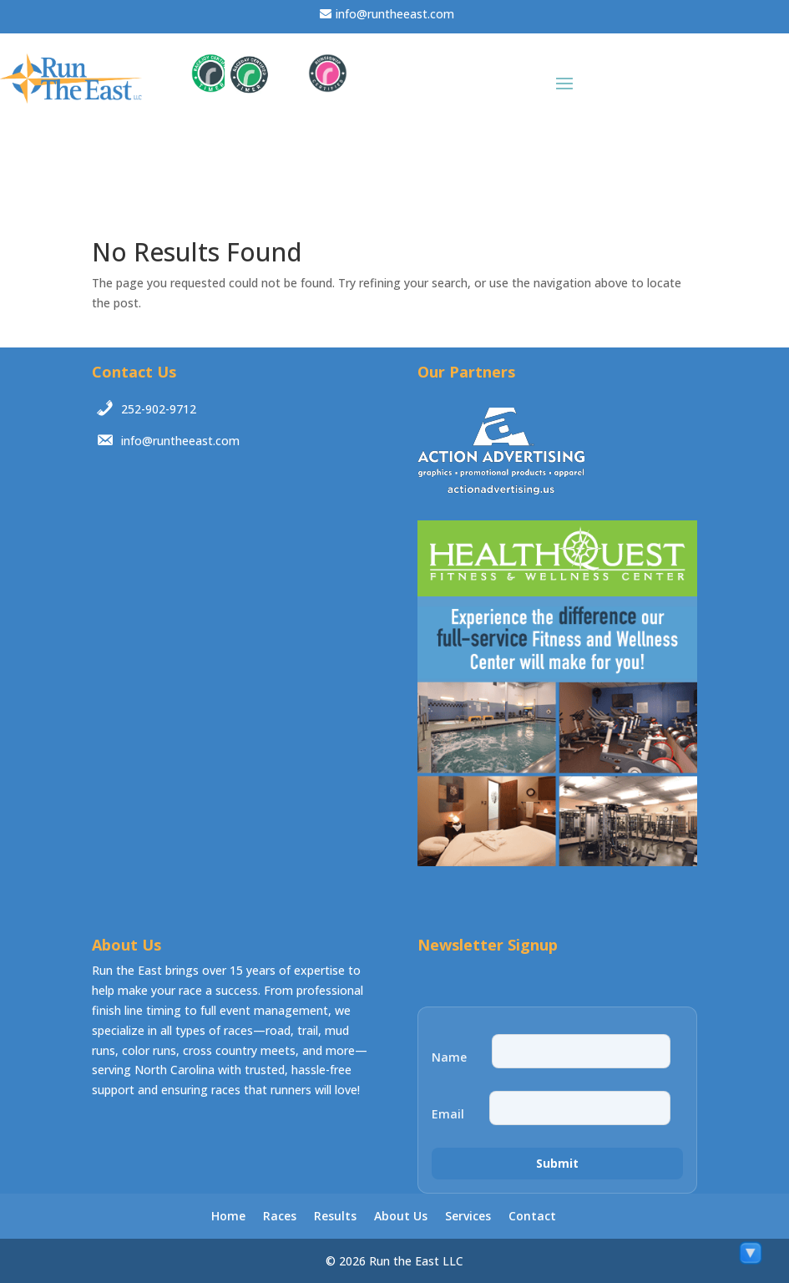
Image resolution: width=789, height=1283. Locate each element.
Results (335, 1216)
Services (468, 1216)
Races (279, 1216)
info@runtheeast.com (395, 14)
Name (449, 1057)
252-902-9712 (158, 409)
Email (448, 1114)
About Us (400, 1216)
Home (228, 1216)
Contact (532, 1216)
